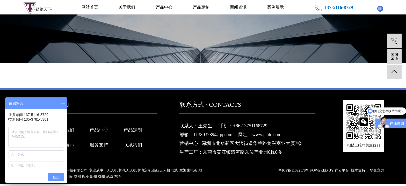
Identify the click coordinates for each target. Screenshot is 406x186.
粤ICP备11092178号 (293, 170)
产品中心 (164, 7)
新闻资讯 (238, 7)
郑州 (93, 177)
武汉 (109, 177)
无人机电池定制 (138, 170)
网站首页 (90, 7)
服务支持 (99, 145)
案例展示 (275, 7)
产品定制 (201, 7)
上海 (68, 177)
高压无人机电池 (165, 170)
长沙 (85, 177)
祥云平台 (342, 170)
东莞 (117, 177)
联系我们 (133, 145)
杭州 (101, 177)
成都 (77, 177)
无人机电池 (116, 170)
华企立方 (377, 170)
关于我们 (127, 7)
